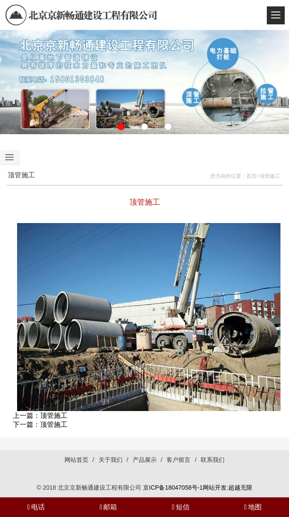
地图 (253, 507)
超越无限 (240, 487)
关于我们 (111, 459)
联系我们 (213, 459)
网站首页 (76, 459)
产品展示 (145, 459)
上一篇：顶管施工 (40, 415)
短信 (181, 507)
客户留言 (178, 459)
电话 (36, 507)
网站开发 (215, 487)
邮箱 (108, 507)
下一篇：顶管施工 (40, 424)
